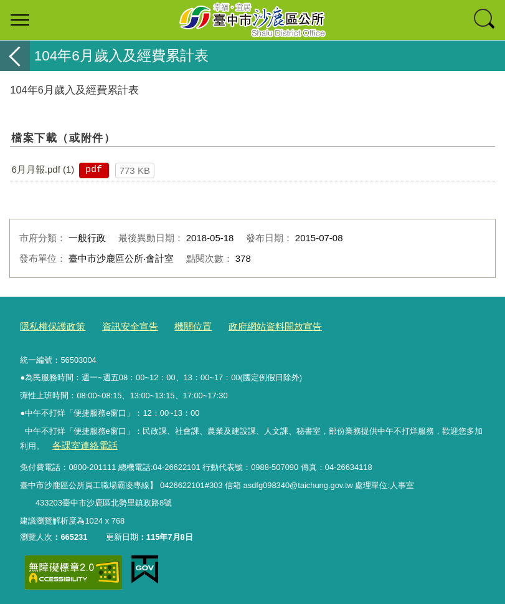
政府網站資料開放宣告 (247, 325)
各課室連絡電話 (80, 443)
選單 (20, 20)
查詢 (485, 20)
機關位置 (174, 325)
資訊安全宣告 (117, 325)
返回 (15, 56)
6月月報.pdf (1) (42, 169)
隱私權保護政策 (48, 325)
